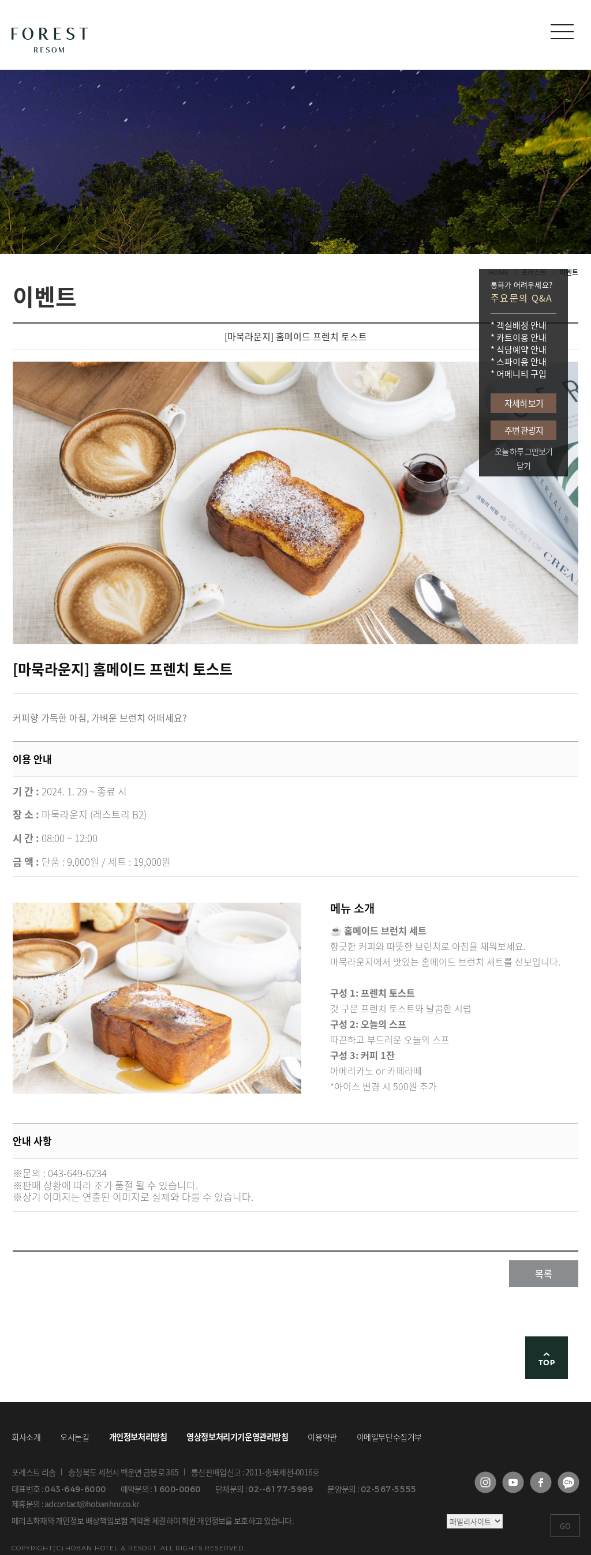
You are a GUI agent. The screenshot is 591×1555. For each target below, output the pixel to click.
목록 (543, 1273)
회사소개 (26, 1437)
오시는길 (74, 1437)
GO (565, 1525)
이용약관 (322, 1437)
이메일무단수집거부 (389, 1437)
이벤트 (568, 272)
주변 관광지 (523, 430)
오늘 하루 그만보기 (523, 451)
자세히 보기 (523, 403)
